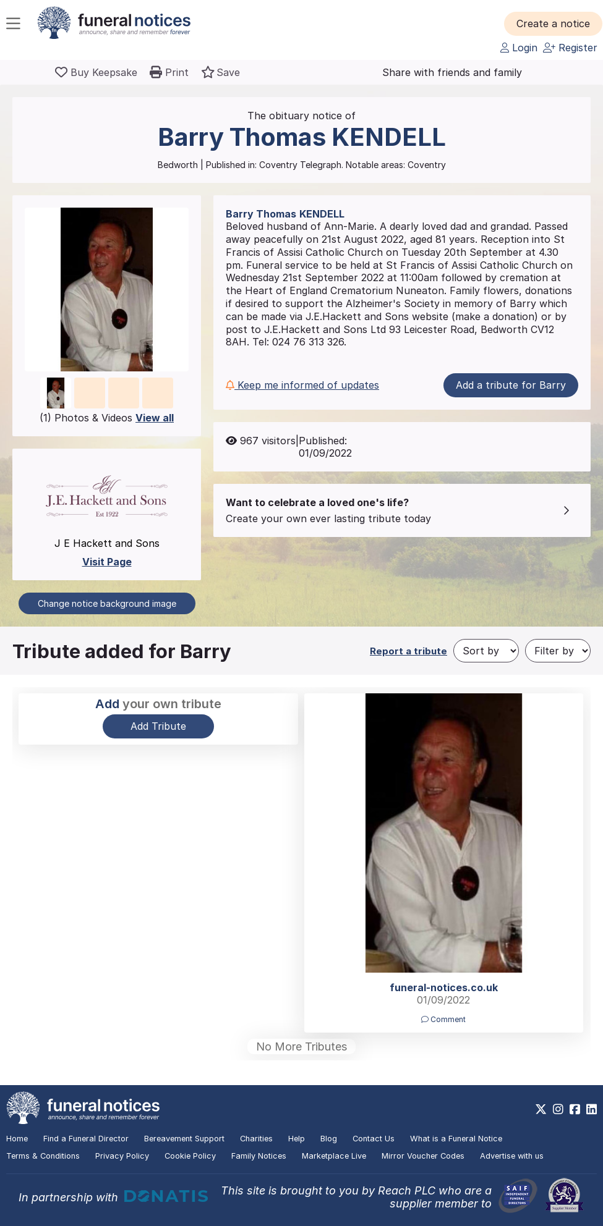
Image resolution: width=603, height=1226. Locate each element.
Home (17, 1138)
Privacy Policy (122, 1155)
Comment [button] (443, 1019)
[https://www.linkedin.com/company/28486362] (591, 1109)
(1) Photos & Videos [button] (107, 418)
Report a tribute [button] (408, 651)
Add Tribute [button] (158, 726)
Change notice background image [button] (107, 603)
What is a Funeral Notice (456, 1138)
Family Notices (258, 1155)
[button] (553, 23)
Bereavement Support (184, 1138)
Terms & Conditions (43, 1155)
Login (518, 47)
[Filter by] (558, 650)
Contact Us (374, 1138)
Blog (328, 1138)
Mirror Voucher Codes (423, 1155)
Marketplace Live (334, 1155)
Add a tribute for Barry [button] (511, 385)
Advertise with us (512, 1155)
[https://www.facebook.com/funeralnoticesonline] (575, 1109)
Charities (256, 1138)
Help (296, 1138)
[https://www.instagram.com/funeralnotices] (558, 1109)
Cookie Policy (190, 1155)
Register (570, 47)
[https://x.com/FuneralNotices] (541, 1109)
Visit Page (107, 562)
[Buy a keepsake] (96, 72)
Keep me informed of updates (302, 385)
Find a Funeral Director (86, 1138)
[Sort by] (486, 650)
